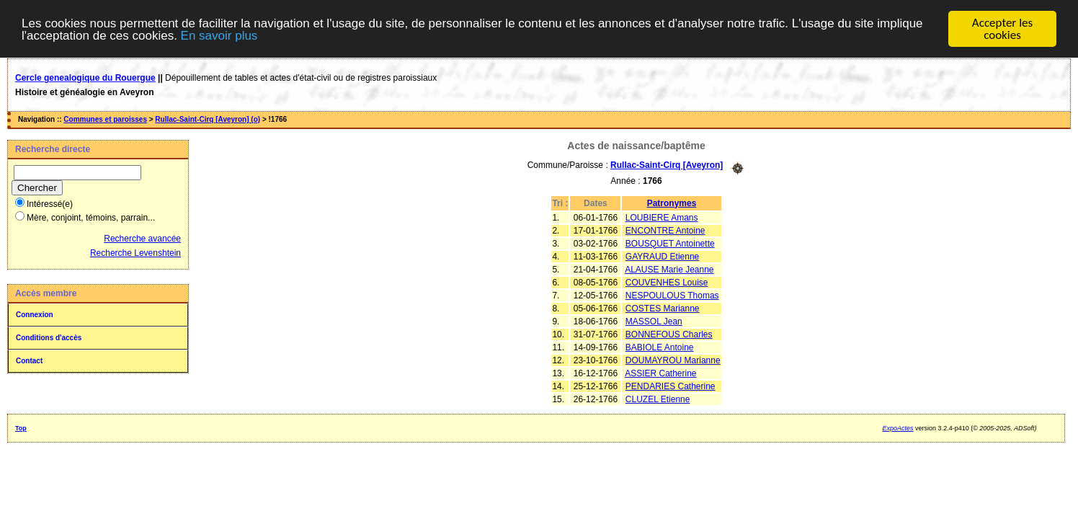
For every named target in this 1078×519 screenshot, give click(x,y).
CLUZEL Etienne (657, 399)
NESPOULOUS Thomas (672, 295)
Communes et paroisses (105, 119)
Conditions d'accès (48, 338)
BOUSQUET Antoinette (670, 243)
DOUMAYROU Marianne (673, 360)
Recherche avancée (142, 239)
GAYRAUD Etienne (662, 256)
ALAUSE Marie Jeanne (669, 269)
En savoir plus (219, 36)
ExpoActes (898, 427)
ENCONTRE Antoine (665, 230)
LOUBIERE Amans (661, 217)
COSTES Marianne (662, 308)
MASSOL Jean (653, 321)
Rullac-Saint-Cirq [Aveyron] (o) (207, 119)
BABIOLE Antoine (659, 347)
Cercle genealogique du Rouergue (85, 78)
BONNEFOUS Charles (669, 334)
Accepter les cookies (1002, 29)
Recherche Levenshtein (135, 253)
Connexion (34, 315)
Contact (29, 361)
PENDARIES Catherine (670, 386)
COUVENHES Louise (666, 282)
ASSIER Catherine (660, 373)
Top (21, 427)
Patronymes (672, 203)
